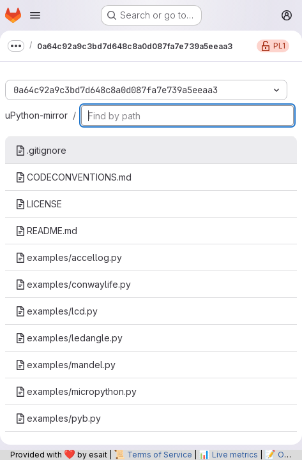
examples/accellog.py (68, 257)
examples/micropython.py (76, 391)
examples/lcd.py (56, 311)
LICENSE (38, 203)
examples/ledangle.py (69, 337)
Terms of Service (159, 454)
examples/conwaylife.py (73, 284)
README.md (46, 230)
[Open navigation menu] (35, 15)
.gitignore (40, 150)
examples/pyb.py (58, 418)
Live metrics (235, 454)
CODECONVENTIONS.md (73, 177)
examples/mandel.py (65, 364)
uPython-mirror (36, 115)
